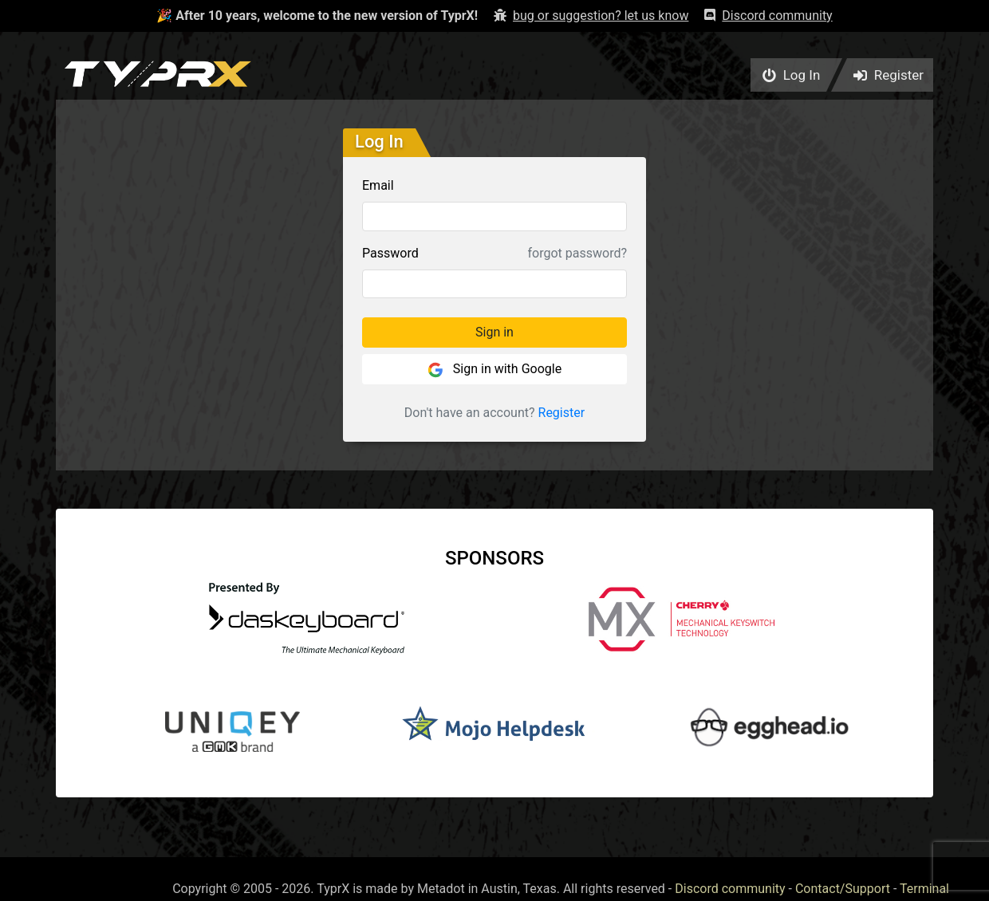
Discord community (730, 888)
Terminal (924, 888)
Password (390, 253)
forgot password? (577, 253)
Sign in (494, 332)
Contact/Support (842, 888)
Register (561, 412)
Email (378, 185)
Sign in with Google (494, 369)
